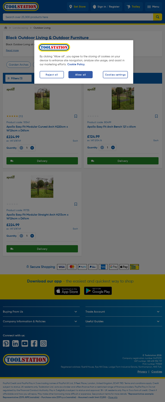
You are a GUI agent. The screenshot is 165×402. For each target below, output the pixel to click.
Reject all (52, 74)
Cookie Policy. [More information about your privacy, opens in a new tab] (76, 64)
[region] (83, 62)
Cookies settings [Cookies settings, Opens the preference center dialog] (115, 74)
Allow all (80, 74)
